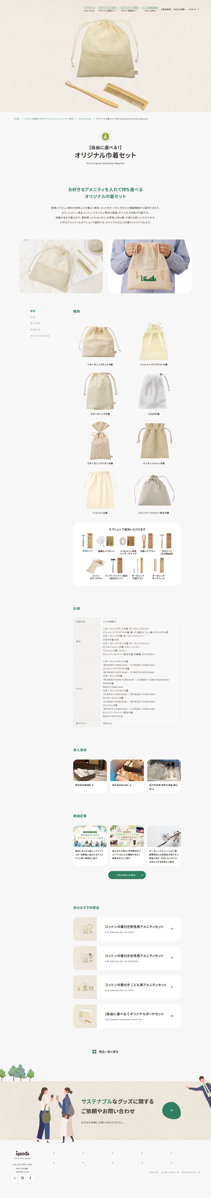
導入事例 (35, 323)
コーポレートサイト (169, 1186)
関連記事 (35, 329)
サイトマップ (153, 1186)
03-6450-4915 (24, 1164)
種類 (32, 311)
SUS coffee (131, 9)
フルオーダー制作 (92, 1157)
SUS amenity (121, 1157)
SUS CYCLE (70, 9)
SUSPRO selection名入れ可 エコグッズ (93, 1161)
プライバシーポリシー (190, 1186)
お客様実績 (147, 9)
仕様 (32, 317)
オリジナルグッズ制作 (123, 1167)
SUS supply (120, 1160)
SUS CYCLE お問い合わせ (66, 1157)
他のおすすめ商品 (40, 335)
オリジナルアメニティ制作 (125, 1164)
